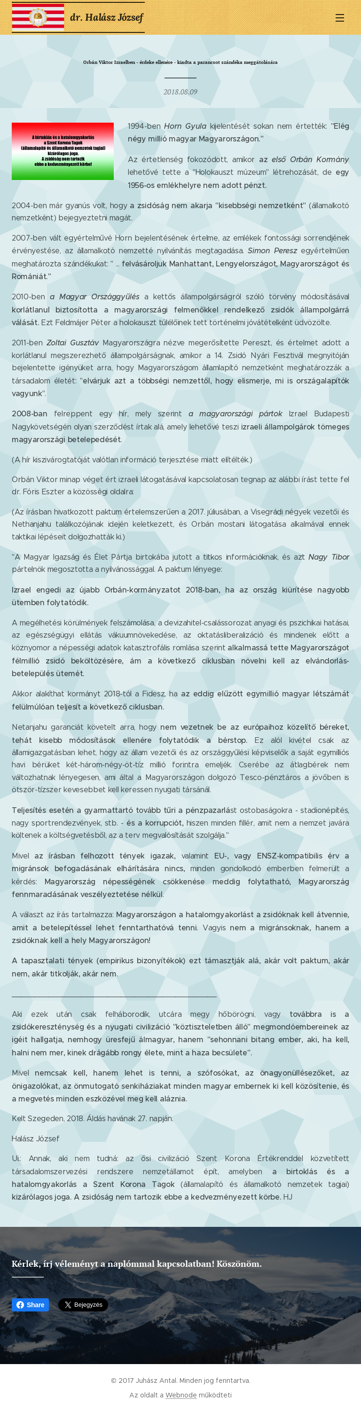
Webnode (181, 1395)
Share (30, 1305)
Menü (340, 17)
